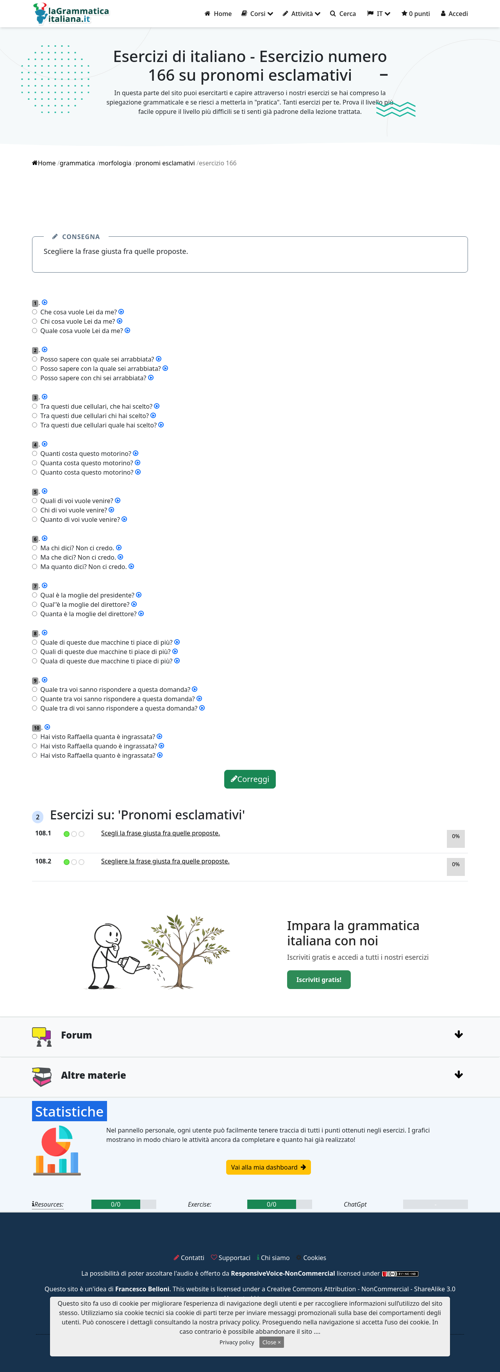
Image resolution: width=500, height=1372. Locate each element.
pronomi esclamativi (165, 163)
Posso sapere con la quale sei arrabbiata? (99, 368)
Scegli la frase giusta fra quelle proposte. (160, 833)
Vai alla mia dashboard (268, 1167)
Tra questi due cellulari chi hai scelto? (93, 415)
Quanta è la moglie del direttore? (87, 614)
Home (218, 13)
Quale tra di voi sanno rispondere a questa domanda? (117, 708)
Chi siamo (273, 1257)
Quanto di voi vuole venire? (78, 519)
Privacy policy (237, 1342)
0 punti (416, 13)
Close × (271, 1342)
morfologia (115, 163)
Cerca (343, 13)
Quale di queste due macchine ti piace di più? (105, 642)
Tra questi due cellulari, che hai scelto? (94, 406)
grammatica (77, 163)
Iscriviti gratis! (318, 979)
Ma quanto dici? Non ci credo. (82, 566)
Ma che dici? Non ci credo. (76, 557)
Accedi (454, 13)
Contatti (189, 1257)
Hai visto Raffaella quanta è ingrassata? (96, 736)
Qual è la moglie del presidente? (85, 595)
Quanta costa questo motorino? (85, 463)
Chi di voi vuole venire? (72, 510)
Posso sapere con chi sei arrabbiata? (91, 378)
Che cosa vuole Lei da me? (77, 312)
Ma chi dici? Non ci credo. (75, 548)
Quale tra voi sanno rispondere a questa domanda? (113, 689)
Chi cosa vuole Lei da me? (76, 321)
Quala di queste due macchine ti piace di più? (105, 661)
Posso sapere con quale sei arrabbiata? (95, 359)
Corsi (257, 13)
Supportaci (230, 1257)
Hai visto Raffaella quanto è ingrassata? (96, 755)
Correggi (250, 779)
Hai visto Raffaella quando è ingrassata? (97, 746)
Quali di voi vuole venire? (75, 500)
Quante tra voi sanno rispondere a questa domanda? (116, 699)
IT (379, 13)
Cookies (311, 1257)
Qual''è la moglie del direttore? (83, 604)
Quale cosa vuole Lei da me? (80, 330)
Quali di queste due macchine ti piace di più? (104, 651)
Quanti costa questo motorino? (84, 453)
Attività (302, 13)
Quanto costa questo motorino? (85, 472)
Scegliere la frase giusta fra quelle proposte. (165, 861)
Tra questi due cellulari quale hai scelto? (97, 425)
